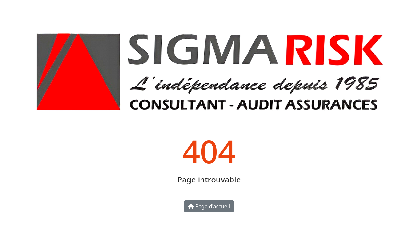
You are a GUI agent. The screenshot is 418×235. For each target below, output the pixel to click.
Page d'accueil (209, 206)
